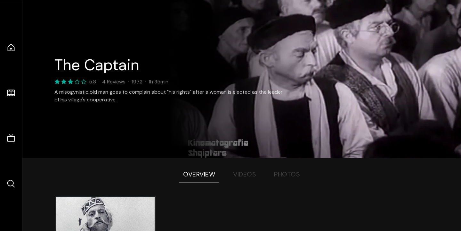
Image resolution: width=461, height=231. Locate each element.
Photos (287, 174)
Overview (199, 174)
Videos (244, 174)
